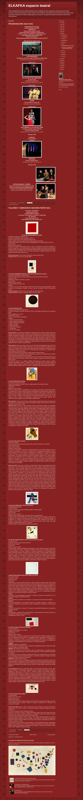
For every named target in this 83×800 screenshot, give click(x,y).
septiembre (63, 40)
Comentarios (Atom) (18, 736)
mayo (62, 52)
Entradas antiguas (51, 734)
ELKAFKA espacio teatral (29, 6)
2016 (61, 24)
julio (62, 44)
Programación (15, 204)
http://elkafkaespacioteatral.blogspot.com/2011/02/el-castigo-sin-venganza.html (32, 82)
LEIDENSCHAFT (18, 790)
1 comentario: (19, 729)
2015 (61, 26)
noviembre (63, 36)
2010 (61, 58)
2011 (61, 33)
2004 (61, 69)
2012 (61, 31)
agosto (62, 42)
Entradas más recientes (14, 734)
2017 (61, 22)
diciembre (63, 35)
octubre (63, 38)
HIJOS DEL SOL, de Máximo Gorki (21, 784)
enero (62, 56)
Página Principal (33, 734)
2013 (61, 29)
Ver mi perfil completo (63, 86)
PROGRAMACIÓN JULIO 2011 (20, 24)
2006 (61, 65)
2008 (61, 62)
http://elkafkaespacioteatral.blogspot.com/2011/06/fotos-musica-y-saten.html (21, 190)
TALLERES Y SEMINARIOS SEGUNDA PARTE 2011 (29, 208)
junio (62, 50)
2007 (61, 63)
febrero (63, 54)
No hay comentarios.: (21, 202)
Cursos (14, 731)
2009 (61, 60)
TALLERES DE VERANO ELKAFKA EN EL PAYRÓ (21, 740)
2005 (61, 67)
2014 (61, 28)
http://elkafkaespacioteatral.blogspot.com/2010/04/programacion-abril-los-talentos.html (32, 59)
